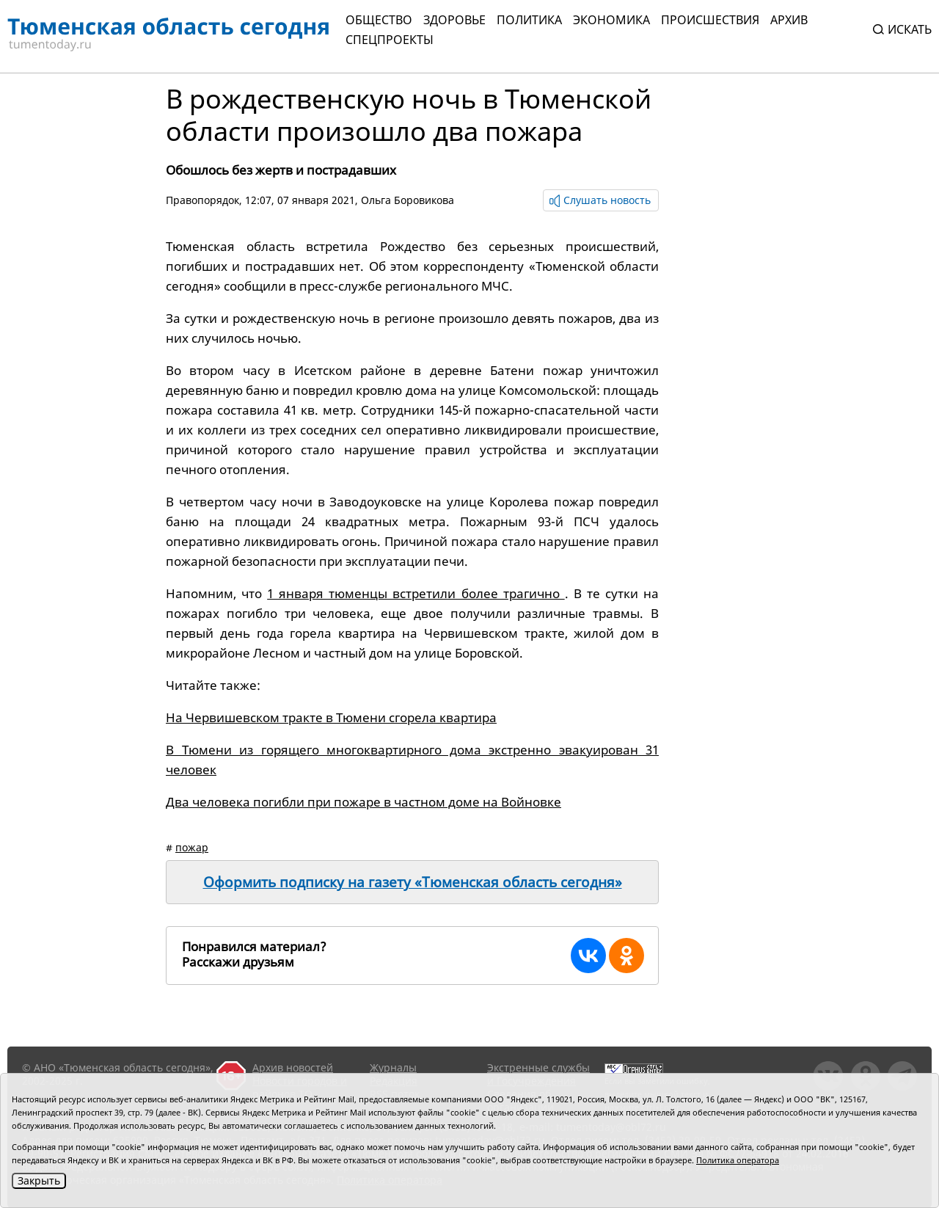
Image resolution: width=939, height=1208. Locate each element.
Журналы (393, 1067)
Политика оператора (737, 1159)
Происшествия (710, 20)
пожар (191, 847)
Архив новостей (292, 1067)
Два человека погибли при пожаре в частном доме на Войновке (363, 801)
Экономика (611, 20)
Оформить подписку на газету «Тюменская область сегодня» (412, 882)
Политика (529, 20)
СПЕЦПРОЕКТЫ (390, 40)
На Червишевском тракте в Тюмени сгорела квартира (331, 717)
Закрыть (39, 1180)
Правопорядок (202, 200)
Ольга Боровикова (407, 200)
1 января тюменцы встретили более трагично (416, 593)
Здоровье (454, 20)
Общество (379, 20)
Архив (789, 20)
